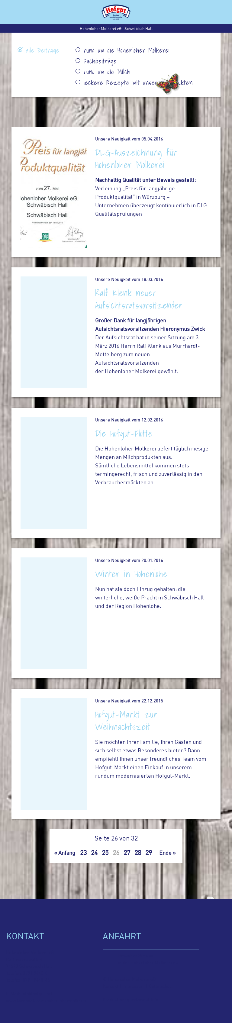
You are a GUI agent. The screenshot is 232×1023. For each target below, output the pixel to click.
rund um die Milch (107, 71)
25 (105, 853)
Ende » (167, 853)
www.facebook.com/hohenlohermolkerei (46, 1001)
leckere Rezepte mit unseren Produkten (138, 82)
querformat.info (142, 1000)
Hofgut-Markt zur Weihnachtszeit (126, 720)
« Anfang (64, 853)
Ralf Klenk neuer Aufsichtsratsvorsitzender (139, 299)
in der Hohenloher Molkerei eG (158, 959)
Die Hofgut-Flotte (124, 433)
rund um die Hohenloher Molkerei (127, 50)
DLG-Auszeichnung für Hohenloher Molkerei (136, 158)
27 (127, 853)
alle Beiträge (43, 50)
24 (94, 853)
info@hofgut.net (37, 994)
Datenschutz (160, 986)
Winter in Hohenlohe (131, 574)
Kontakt (110, 986)
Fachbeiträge (100, 61)
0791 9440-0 (35, 973)
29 (148, 853)
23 (83, 853)
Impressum (133, 986)
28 (137, 853)
